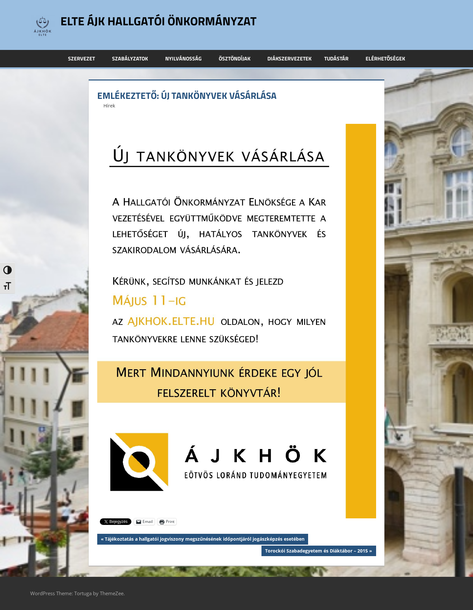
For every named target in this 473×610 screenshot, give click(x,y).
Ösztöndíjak (238, 58)
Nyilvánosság (187, 58)
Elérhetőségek (385, 58)
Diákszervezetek (289, 58)
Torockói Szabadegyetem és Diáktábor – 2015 (316, 551)
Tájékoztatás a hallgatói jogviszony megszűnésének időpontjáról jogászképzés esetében (204, 540)
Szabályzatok (133, 58)
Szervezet (85, 58)
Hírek (109, 105)
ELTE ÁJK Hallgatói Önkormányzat (158, 21)
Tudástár (340, 58)
